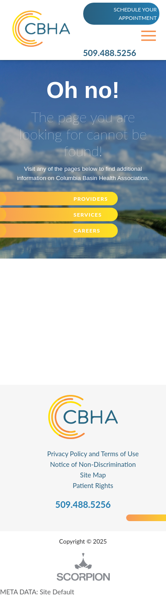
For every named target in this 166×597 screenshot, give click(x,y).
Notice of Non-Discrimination (93, 464)
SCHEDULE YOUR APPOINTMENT (135, 13)
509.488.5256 (109, 53)
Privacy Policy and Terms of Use (93, 454)
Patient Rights (93, 485)
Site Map (93, 475)
